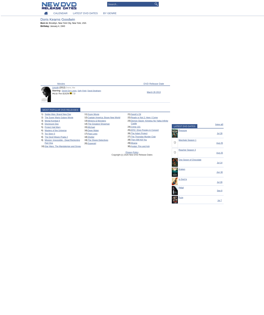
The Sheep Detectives (98, 140)
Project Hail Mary (52, 127)
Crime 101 (135, 127)
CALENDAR (60, 13)
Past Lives (92, 134)
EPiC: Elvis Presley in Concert (145, 130)
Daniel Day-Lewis (69, 91)
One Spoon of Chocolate (190, 160)
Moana (134, 143)
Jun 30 (220, 172)
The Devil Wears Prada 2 (56, 137)
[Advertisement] (105, 56)
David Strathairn (94, 91)
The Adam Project (139, 133)
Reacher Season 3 (187, 150)
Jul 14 (219, 163)
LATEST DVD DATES (85, 13)
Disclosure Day (52, 124)
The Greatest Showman (99, 124)
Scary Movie (93, 114)
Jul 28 (219, 133)
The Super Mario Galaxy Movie (59, 117)
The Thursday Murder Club (143, 137)
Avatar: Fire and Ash (140, 146)
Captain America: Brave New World (104, 117)
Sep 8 (219, 190)
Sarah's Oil (136, 114)
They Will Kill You (139, 140)
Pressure (183, 130)
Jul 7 (219, 200)
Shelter (91, 137)
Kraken (182, 169)
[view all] (219, 124)
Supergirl (92, 143)
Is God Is (183, 179)
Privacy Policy (132, 152)
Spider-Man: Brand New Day (58, 114)
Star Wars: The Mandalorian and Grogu (63, 146)
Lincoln (55, 87)
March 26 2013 (154, 92)
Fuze (181, 197)
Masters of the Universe (56, 130)
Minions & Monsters (97, 121)
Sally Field (82, 91)
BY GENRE (110, 13)
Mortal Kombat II (52, 121)
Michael (91, 127)
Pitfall (181, 188)
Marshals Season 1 (187, 140)
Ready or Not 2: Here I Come (144, 117)
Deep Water (93, 130)
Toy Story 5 (50, 134)
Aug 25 (219, 143)
